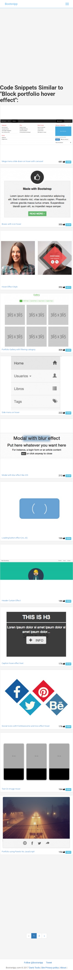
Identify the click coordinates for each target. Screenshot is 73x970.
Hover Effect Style (10, 287)
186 (62, 601)
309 (62, 350)
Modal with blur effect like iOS (15, 475)
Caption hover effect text (12, 663)
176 (62, 663)
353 (62, 224)
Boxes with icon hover (11, 224)
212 (62, 475)
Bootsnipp (11, 4)
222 (62, 412)
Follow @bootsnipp (33, 962)
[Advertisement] (35, 43)
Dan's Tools (34, 967)
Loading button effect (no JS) (14, 538)
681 (62, 161)
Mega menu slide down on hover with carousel (22, 161)
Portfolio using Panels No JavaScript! (18, 851)
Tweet (49, 962)
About (63, 967)
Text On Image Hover (11, 789)
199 (62, 538)
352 (62, 287)
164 (62, 789)
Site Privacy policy (50, 967)
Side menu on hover (10, 412)
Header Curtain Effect (11, 600)
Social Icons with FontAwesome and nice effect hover (26, 726)
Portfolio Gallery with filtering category (18, 349)
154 (62, 852)
